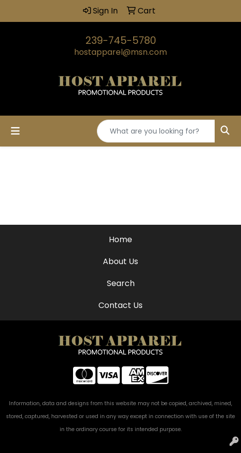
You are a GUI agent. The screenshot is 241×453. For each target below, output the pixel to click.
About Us (120, 261)
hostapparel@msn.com (120, 52)
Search (121, 283)
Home (120, 239)
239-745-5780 (120, 40)
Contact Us (120, 305)
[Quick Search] (156, 131)
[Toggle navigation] (15, 131)
